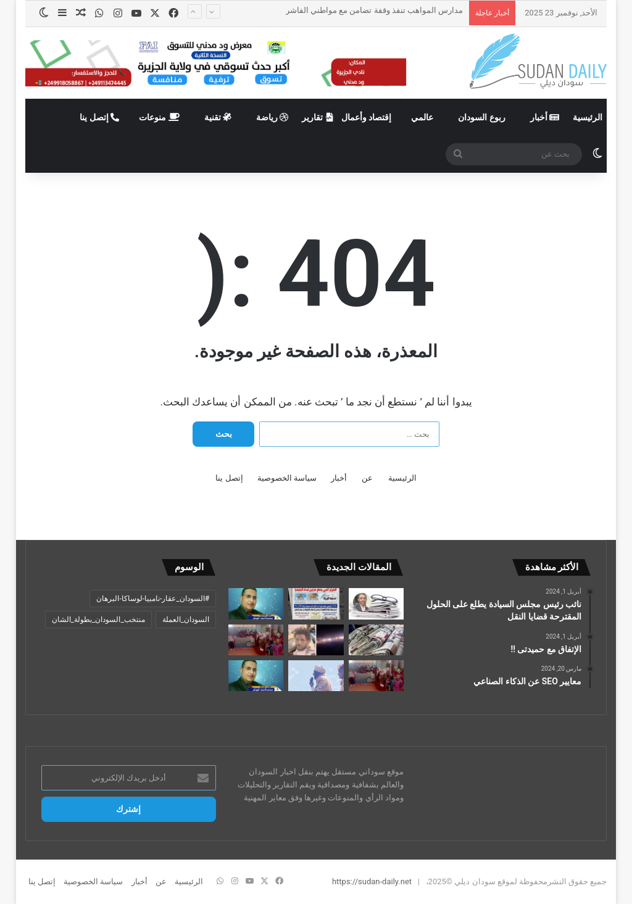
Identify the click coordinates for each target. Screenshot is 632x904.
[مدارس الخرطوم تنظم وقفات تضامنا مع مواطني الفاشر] (376, 675)
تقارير (317, 117)
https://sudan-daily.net (372, 881)
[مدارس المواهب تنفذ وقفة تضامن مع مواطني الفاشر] (255, 639)
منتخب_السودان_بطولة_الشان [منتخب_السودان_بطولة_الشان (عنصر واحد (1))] (98, 619)
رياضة (272, 117)
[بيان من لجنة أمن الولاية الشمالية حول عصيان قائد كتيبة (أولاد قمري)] (315, 639)
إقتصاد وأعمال (366, 117)
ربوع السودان (481, 117)
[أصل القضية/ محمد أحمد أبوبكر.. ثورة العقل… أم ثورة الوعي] (255, 675)
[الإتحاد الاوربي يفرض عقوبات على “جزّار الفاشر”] (315, 675)
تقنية (217, 117)
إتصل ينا (99, 117)
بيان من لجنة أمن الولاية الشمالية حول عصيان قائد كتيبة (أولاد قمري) (349, 23)
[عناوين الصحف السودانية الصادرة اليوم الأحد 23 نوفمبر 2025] (376, 639)
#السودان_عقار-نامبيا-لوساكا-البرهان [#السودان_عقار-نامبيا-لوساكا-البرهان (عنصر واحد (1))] (152, 598)
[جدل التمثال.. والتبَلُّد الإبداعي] (376, 603)
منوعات (159, 117)
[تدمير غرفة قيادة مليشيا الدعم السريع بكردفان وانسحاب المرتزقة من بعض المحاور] (315, 603)
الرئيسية (587, 117)
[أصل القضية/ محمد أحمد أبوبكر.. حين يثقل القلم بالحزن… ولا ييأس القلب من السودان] (255, 603)
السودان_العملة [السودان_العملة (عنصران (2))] (185, 619)
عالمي (422, 117)
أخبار (544, 117)
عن (367, 478)
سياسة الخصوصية (287, 478)
